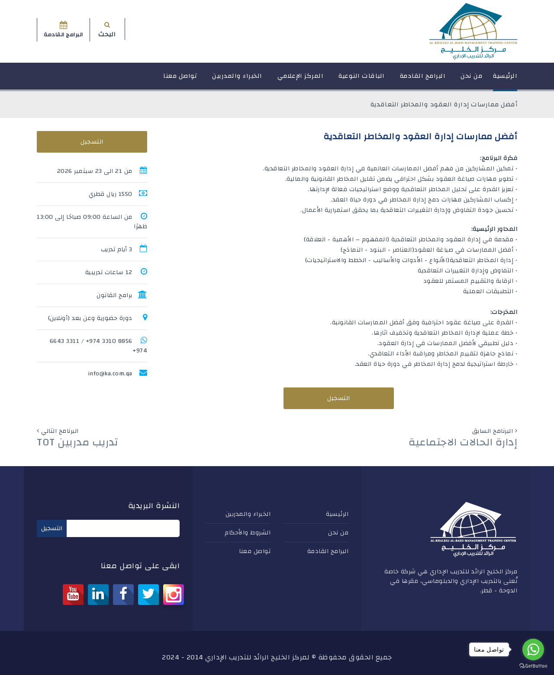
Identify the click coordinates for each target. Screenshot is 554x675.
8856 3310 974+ (109, 341)
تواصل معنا (180, 80)
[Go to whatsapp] (533, 649)
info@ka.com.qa (110, 373)
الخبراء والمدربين (237, 80)
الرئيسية (505, 80)
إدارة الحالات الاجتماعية (463, 442)
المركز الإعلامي (300, 80)
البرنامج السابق (492, 431)
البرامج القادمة (423, 80)
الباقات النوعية (361, 80)
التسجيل (338, 398)
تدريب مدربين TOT (77, 442)
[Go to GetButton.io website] (533, 666)
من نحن (471, 80)
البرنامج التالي (60, 431)
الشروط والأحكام (248, 532)
